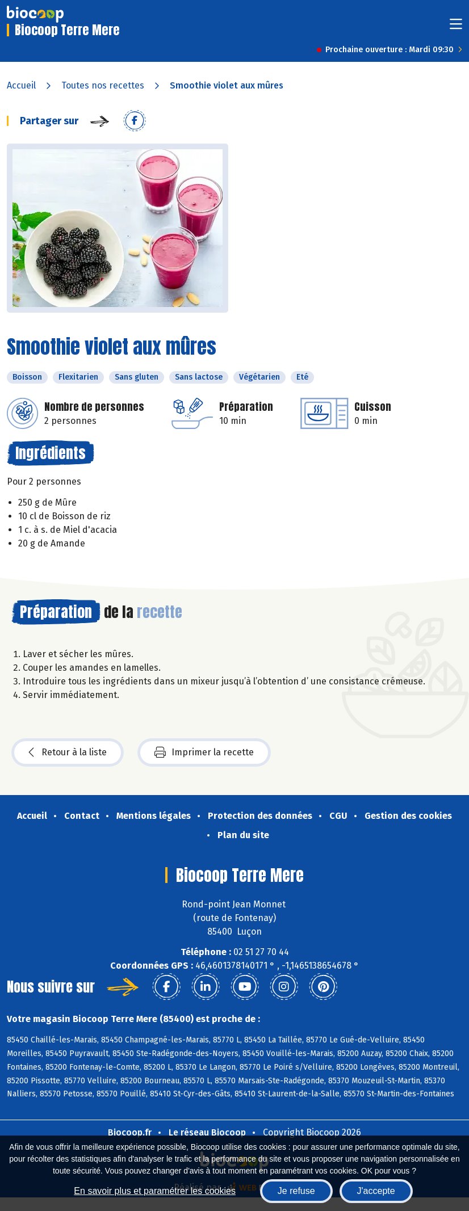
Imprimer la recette (204, 752)
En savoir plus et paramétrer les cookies (155, 1191)
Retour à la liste (67, 752)
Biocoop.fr (130, 1132)
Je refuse (296, 1191)
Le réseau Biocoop (207, 1132)
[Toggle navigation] (456, 27)
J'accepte (376, 1191)
